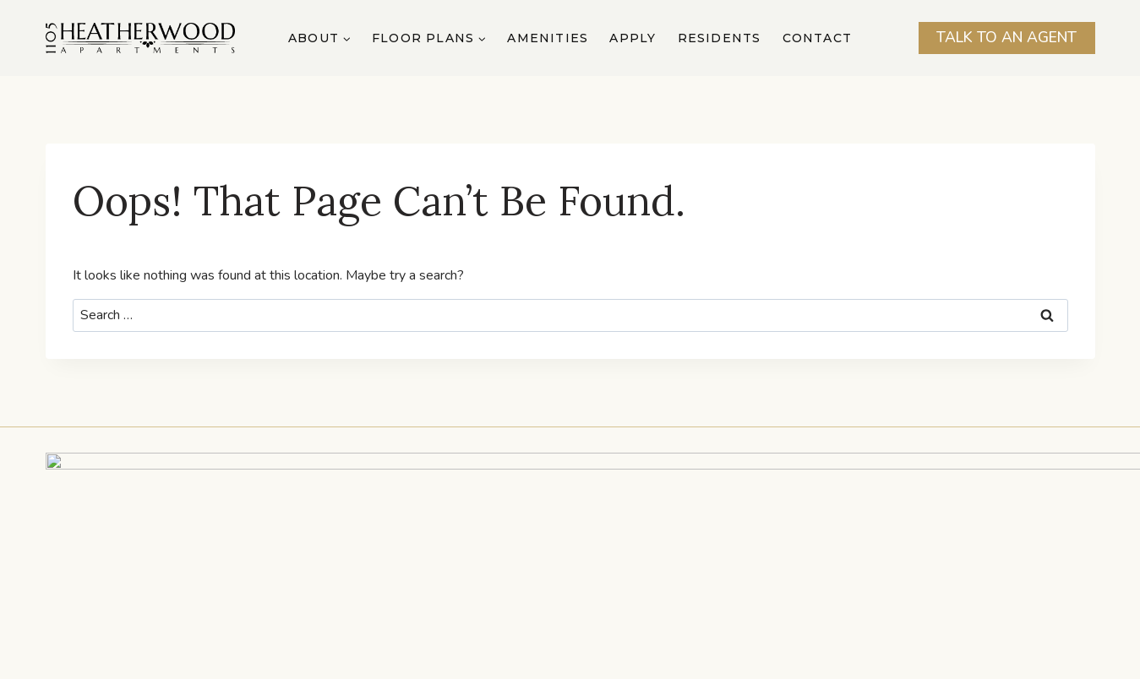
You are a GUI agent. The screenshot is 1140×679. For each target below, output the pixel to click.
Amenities (547, 38)
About (298, 615)
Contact (817, 38)
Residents (719, 38)
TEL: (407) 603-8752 (500, 543)
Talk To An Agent (1006, 37)
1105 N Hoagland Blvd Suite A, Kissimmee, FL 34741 (570, 525)
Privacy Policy (709, 657)
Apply (632, 38)
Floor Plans (409, 615)
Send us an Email (640, 543)
